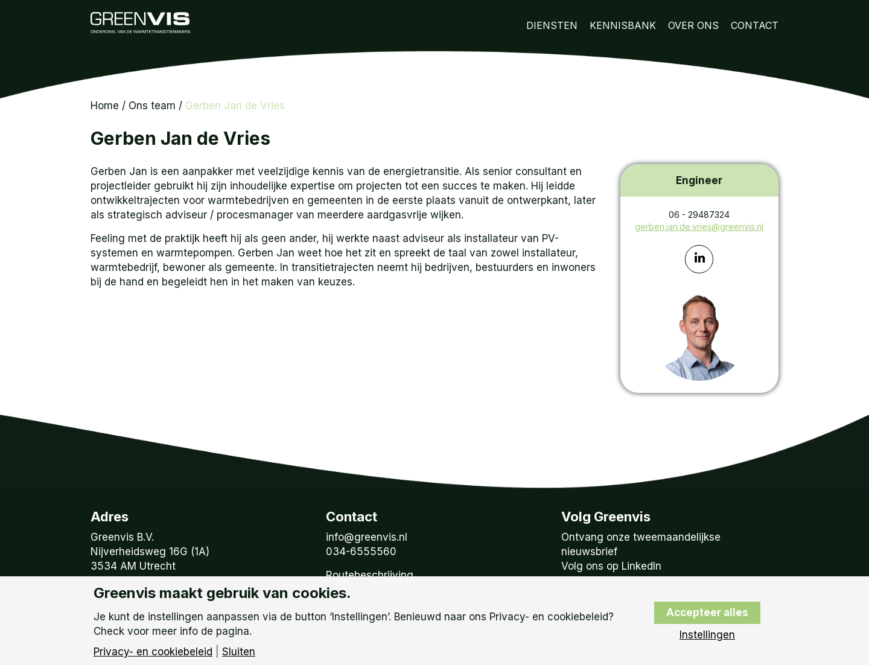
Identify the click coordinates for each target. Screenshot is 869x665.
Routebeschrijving (369, 575)
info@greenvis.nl (366, 537)
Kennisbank (623, 25)
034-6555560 (361, 552)
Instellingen (707, 635)
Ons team (152, 106)
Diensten (552, 25)
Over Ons (693, 25)
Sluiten (238, 652)
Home (105, 106)
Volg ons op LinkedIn (611, 566)
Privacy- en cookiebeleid (153, 652)
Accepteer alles (707, 612)
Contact (754, 25)
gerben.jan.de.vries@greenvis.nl (699, 226)
